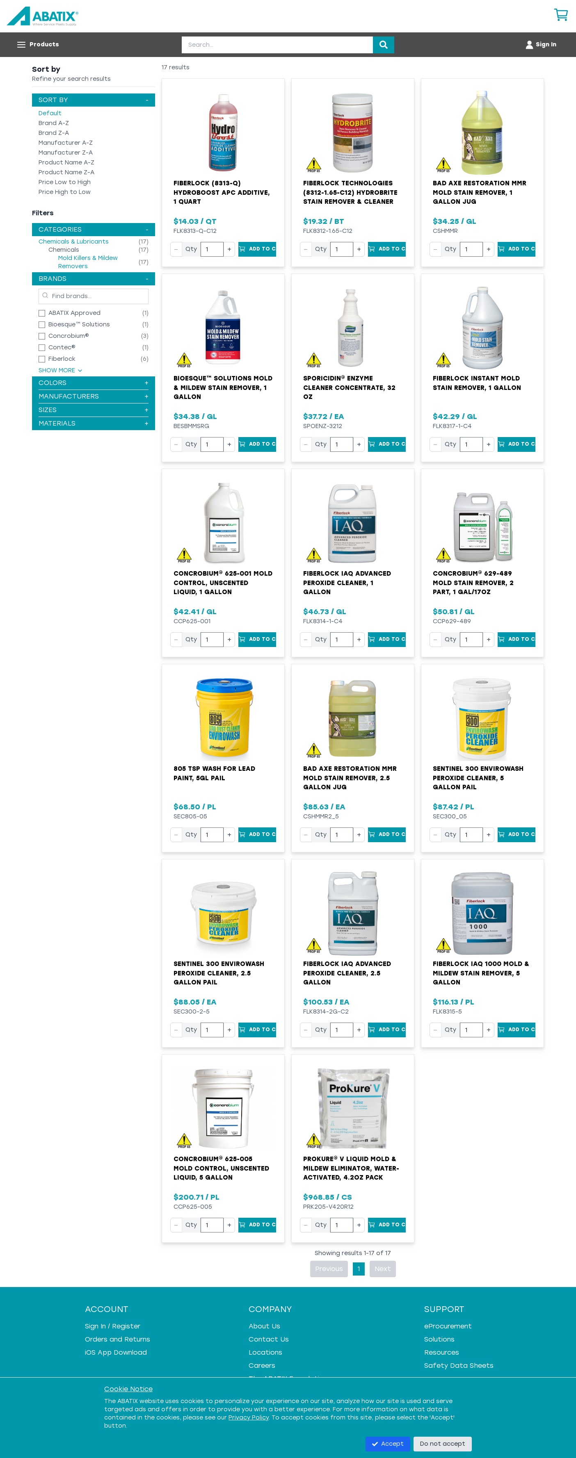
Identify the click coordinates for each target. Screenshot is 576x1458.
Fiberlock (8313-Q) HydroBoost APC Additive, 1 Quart (222, 192)
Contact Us (269, 1339)
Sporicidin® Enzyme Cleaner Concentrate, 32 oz (349, 388)
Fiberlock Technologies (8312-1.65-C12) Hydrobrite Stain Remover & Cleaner (350, 192)
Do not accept (442, 1443)
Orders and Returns (117, 1339)
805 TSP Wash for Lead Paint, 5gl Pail (214, 773)
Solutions (439, 1339)
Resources (441, 1352)
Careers (262, 1365)
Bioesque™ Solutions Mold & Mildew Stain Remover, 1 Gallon (223, 388)
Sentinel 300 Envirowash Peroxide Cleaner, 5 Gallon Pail (478, 778)
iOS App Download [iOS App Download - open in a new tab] (116, 1352)
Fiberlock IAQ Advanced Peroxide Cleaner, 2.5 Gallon (347, 973)
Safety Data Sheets (459, 1365)
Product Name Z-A (66, 172)
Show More (61, 370)
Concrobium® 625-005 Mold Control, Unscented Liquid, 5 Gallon (221, 1168)
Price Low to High (65, 182)
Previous (329, 1269)
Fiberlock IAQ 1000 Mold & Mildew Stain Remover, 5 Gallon (481, 973)
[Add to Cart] (257, 249)
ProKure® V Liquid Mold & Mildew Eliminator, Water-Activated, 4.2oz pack (351, 1168)
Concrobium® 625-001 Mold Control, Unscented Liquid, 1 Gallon (223, 583)
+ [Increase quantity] (229, 249)
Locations (265, 1352)
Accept (388, 1443)
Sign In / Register (112, 1326)
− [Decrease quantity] (176, 249)
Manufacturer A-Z (66, 142)
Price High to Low (65, 192)
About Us (264, 1326)
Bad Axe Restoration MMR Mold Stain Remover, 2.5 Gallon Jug (350, 778)
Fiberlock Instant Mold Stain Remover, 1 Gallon (477, 383)
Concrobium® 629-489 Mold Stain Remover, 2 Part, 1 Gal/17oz (473, 583)
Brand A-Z (54, 123)
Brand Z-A (54, 133)
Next (383, 1269)
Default (50, 113)
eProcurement (448, 1326)
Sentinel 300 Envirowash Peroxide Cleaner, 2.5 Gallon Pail (219, 973)
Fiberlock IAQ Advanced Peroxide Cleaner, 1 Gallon (347, 583)
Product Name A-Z (66, 162)
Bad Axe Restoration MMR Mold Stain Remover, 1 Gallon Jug (479, 192)
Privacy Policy (249, 1417)
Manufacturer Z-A (66, 152)
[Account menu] (540, 45)
